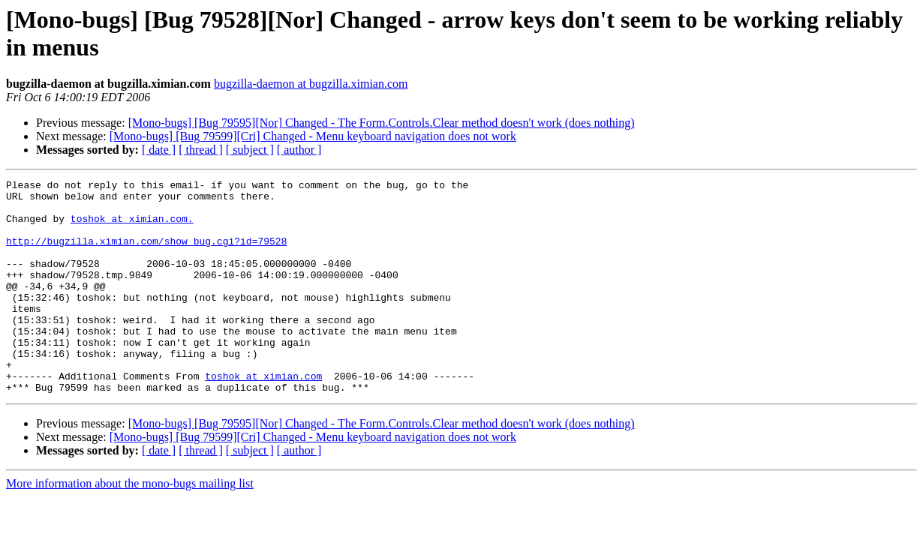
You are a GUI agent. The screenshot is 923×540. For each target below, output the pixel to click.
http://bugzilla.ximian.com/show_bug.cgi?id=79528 (146, 254)
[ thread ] (201, 149)
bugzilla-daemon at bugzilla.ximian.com (311, 83)
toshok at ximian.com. (132, 227)
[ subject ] (250, 149)
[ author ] (299, 149)
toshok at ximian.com (263, 416)
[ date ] (159, 149)
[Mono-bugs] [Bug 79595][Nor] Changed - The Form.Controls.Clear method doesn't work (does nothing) (381, 122)
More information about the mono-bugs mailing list (130, 526)
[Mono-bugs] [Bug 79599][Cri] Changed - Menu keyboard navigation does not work (313, 136)
